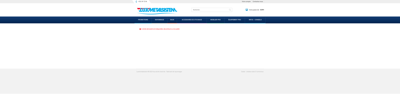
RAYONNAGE (159, 20)
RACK (172, 20)
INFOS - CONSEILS (255, 20)
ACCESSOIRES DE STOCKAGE (192, 20)
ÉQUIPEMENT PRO (234, 20)
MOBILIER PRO (215, 20)
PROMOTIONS (143, 20)
